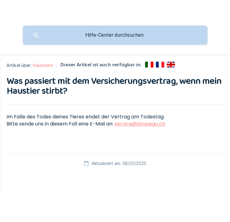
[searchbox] (115, 35)
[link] (149, 65)
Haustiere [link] (43, 65)
